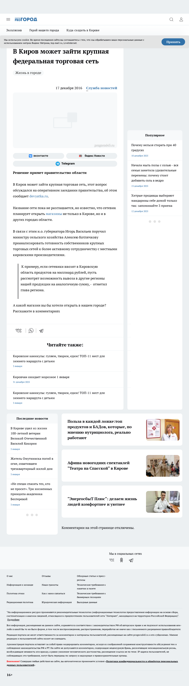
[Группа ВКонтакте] (38, 156)
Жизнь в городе (28, 72)
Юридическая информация (57, 602)
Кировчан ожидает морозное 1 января (65, 380)
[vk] (19, 330)
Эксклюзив (14, 30)
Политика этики (15, 593)
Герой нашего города (44, 30)
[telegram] (43, 330)
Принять (173, 42)
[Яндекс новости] (91, 156)
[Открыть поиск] (171, 19)
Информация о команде (20, 584)
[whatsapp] (31, 330)
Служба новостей (101, 88)
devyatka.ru (38, 196)
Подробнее (13, 619)
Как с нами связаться (53, 593)
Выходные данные (87, 602)
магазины (53, 213)
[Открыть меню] (8, 19)
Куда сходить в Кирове (83, 30)
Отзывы (46, 576)
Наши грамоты (50, 584)
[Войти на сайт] (181, 19)
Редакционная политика (20, 602)
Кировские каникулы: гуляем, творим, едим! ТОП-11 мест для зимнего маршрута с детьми (65, 361)
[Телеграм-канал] (65, 164)
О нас (10, 576)
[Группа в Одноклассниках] (121, 560)
